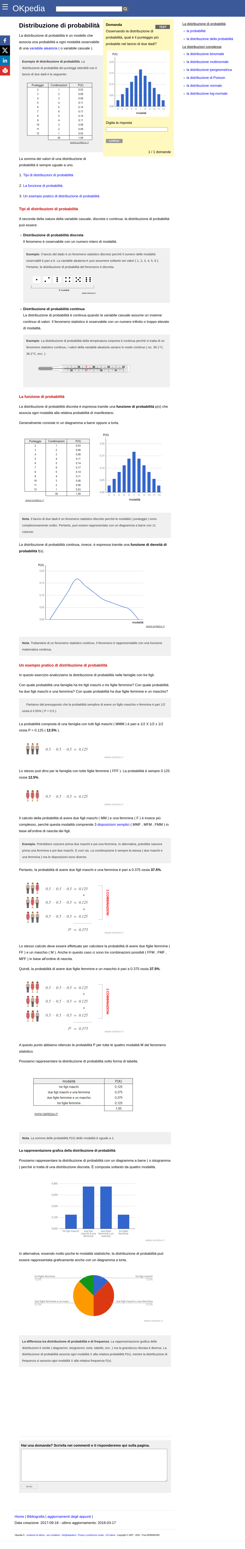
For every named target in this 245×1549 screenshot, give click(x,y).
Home (19, 1523)
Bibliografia (35, 1523)
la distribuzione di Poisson (206, 77)
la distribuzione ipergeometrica (209, 70)
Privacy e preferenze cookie (91, 1541)
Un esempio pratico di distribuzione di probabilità (61, 196)
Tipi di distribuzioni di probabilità (48, 175)
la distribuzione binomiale (205, 54)
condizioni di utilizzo (35, 1541)
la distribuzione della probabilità (210, 39)
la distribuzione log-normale (207, 93)
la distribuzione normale (204, 85)
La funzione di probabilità (43, 186)
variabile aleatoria (43, 48)
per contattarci (53, 1541)
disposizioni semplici (113, 825)
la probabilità (196, 31)
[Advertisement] (95, 1402)
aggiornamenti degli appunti (69, 1523)
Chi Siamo (110, 1541)
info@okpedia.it (69, 1541)
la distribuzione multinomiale (208, 62)
